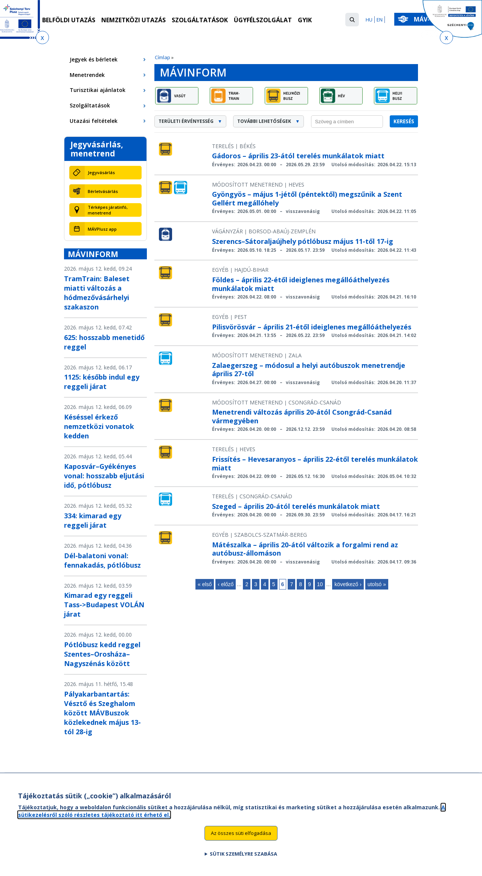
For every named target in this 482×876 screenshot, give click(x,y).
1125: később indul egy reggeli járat (101, 381)
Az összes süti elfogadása (241, 836)
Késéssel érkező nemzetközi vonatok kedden (99, 426)
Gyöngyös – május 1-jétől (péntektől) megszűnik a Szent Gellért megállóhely (307, 198)
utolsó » (377, 584)
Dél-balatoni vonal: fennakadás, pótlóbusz (102, 560)
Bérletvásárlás (103, 191)
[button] (352, 19)
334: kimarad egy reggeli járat (92, 520)
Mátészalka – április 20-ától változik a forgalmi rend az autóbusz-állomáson (305, 549)
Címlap (162, 57)
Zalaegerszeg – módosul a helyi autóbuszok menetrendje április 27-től (308, 369)
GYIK (305, 20)
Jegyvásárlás (101, 172)
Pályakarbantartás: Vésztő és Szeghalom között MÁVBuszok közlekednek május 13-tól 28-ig (102, 712)
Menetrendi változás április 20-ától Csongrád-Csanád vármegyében (302, 416)
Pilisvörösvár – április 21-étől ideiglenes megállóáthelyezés (311, 326)
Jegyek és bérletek (93, 59)
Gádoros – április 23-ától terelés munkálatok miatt (298, 155)
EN (380, 19)
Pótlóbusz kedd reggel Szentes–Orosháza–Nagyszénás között (102, 654)
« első (205, 584)
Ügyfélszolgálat (263, 20)
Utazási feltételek (93, 120)
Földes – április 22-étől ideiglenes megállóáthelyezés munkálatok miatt (300, 284)
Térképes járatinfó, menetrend (108, 210)
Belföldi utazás (68, 20)
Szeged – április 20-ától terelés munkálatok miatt (296, 506)
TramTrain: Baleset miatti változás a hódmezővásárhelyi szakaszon (97, 292)
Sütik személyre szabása (243, 857)
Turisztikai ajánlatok (97, 89)
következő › (348, 584)
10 (320, 584)
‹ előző (225, 584)
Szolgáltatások (200, 20)
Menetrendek (87, 74)
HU (369, 19)
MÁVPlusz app (102, 229)
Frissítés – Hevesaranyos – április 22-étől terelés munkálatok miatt (315, 463)
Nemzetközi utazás (133, 20)
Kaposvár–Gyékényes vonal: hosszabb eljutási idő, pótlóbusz (104, 476)
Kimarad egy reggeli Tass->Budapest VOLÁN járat (104, 605)
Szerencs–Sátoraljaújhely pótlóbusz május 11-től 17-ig (302, 241)
